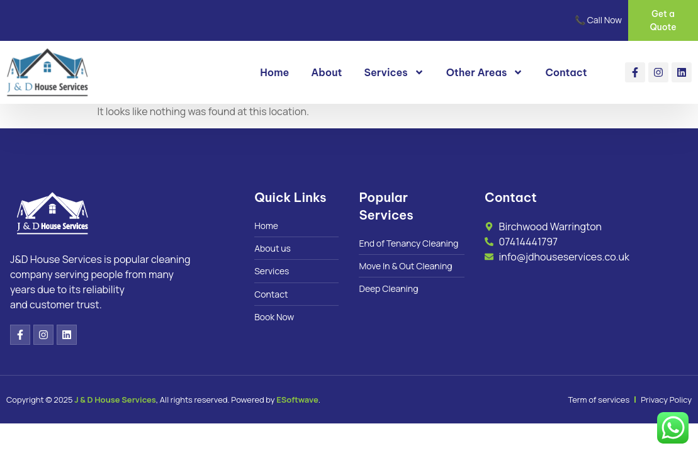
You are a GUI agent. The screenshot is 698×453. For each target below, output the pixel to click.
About (326, 73)
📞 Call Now (598, 20)
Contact (566, 73)
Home (274, 73)
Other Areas (485, 73)
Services (394, 73)
